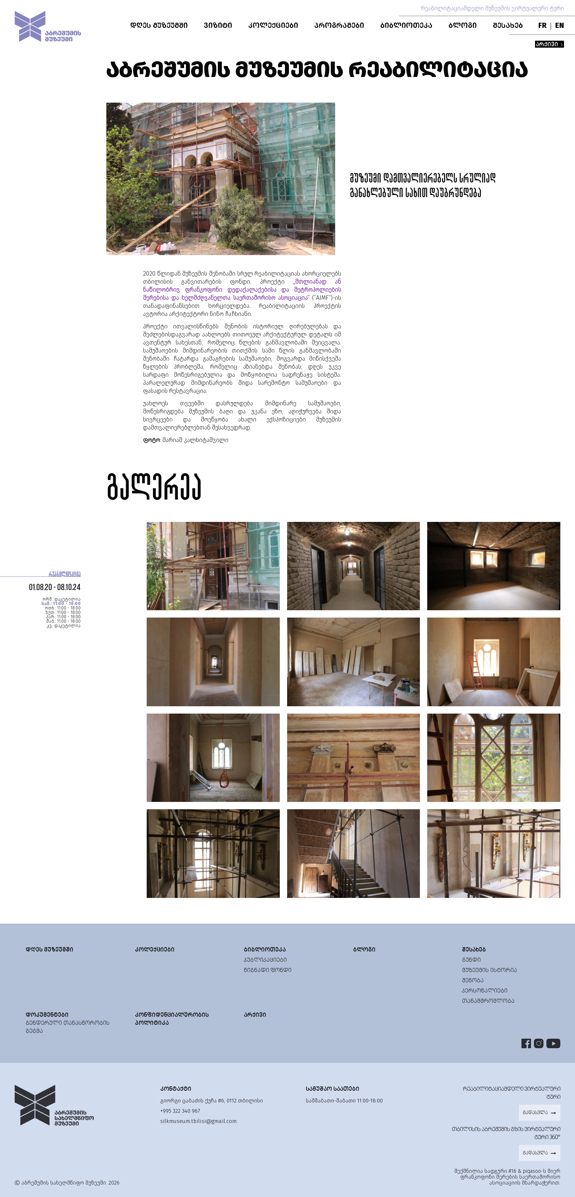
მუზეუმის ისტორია (489, 969)
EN (559, 25)
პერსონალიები (485, 990)
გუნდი (471, 959)
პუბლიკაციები (265, 959)
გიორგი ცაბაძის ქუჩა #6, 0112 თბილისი (211, 1100)
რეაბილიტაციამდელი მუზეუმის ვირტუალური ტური (492, 8)
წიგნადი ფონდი (268, 969)
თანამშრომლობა (488, 1000)
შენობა (473, 980)
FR (542, 25)
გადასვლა (540, 1113)
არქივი (549, 44)
